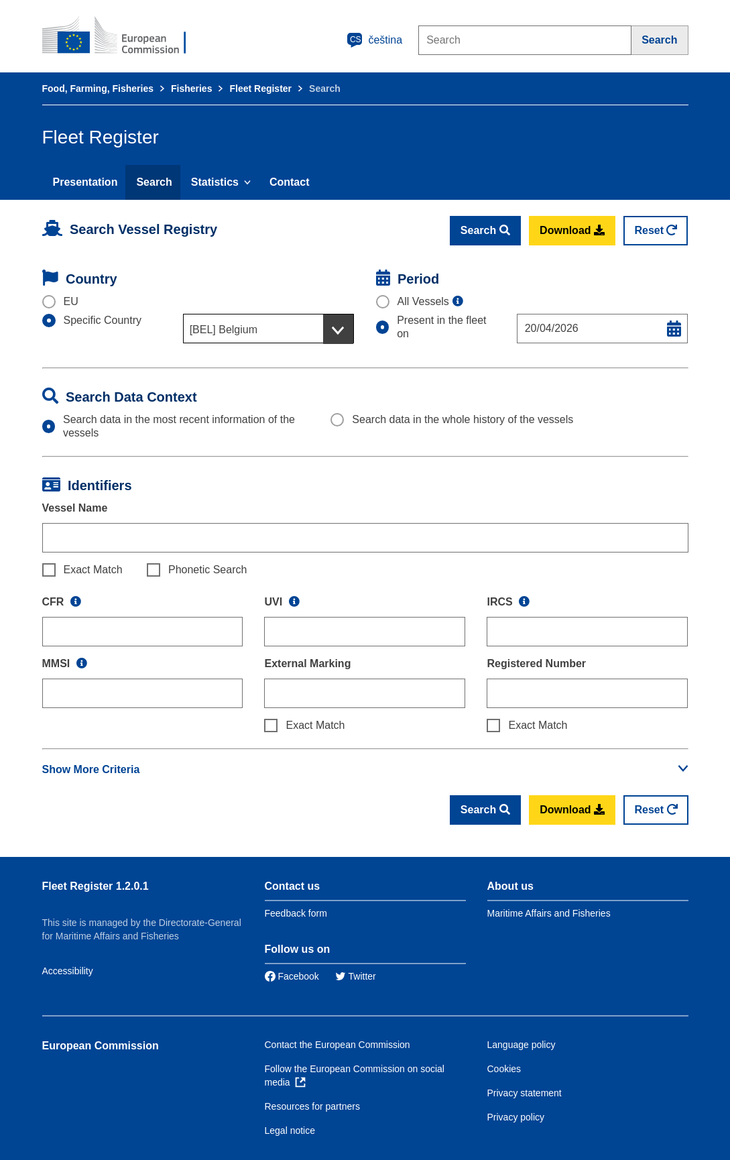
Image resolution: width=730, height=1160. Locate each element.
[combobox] (269, 328)
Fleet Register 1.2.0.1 (95, 886)
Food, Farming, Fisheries (98, 88)
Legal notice (290, 1130)
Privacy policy (516, 1117)
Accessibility (67, 971)
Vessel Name (75, 508)
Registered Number (536, 663)
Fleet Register (260, 88)
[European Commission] (123, 36)
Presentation (85, 182)
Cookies (504, 1068)
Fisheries (191, 88)
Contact (289, 182)
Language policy (521, 1044)
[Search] (659, 40)
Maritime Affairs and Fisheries (549, 913)
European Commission (100, 1045)
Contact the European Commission (337, 1044)
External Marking (307, 663)
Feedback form (296, 913)
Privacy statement (524, 1093)
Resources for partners (312, 1106)
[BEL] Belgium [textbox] (223, 329)
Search (154, 182)
